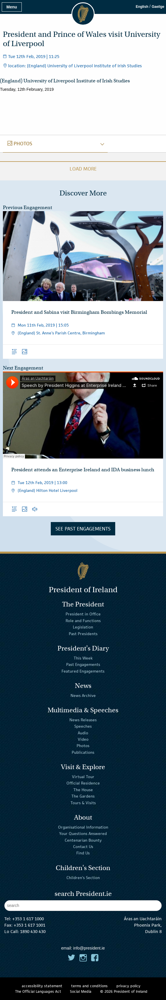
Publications (83, 752)
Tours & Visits (83, 802)
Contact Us (83, 846)
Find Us (83, 853)
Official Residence (83, 783)
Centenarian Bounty (83, 840)
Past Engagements (83, 664)
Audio (83, 732)
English (142, 7)
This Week (83, 658)
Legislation (83, 627)
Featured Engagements (83, 670)
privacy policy (128, 985)
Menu (11, 7)
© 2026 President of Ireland (123, 991)
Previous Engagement (27, 207)
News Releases (83, 719)
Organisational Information (83, 827)
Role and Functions (83, 620)
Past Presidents (83, 633)
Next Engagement (23, 368)
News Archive (83, 695)
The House (83, 789)
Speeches (83, 726)
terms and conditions (89, 985)
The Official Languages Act (38, 991)
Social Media (80, 991)
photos (20, 143)
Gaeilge (158, 7)
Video (83, 739)
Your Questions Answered (83, 833)
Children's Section (83, 877)
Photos (83, 745)
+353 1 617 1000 (28, 918)
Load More (83, 169)
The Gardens (83, 796)
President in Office (83, 614)
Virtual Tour (83, 776)
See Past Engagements (83, 529)
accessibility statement (42, 985)
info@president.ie (89, 948)
